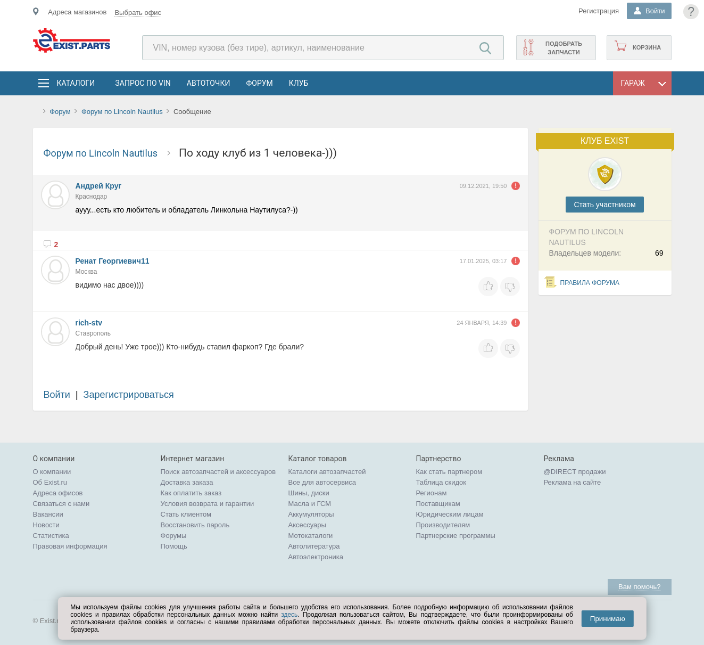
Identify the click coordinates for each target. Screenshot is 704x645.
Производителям (443, 525)
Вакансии (48, 514)
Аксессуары (307, 525)
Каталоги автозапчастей (327, 472)
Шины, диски (308, 493)
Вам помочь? (639, 587)
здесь (289, 614)
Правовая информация (70, 546)
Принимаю (607, 619)
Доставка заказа (187, 482)
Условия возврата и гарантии (207, 504)
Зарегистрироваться (129, 394)
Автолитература (314, 546)
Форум (259, 83)
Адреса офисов (58, 493)
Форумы (174, 536)
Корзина (647, 47)
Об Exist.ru (50, 482)
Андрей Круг (99, 186)
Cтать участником (604, 204)
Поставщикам (438, 504)
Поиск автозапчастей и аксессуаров (218, 472)
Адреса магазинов (77, 12)
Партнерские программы (455, 536)
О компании (52, 472)
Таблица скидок (441, 482)
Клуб (299, 83)
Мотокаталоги (310, 536)
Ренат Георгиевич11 (113, 261)
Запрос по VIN (143, 83)
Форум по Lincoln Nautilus (122, 112)
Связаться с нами (61, 504)
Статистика (51, 536)
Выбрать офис (137, 13)
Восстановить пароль (195, 525)
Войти (57, 394)
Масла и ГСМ (310, 504)
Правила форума (590, 283)
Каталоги (75, 83)
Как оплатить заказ (191, 493)
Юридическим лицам (450, 514)
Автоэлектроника (315, 557)
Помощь (174, 546)
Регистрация (598, 11)
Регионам (431, 493)
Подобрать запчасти (563, 47)
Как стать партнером (449, 472)
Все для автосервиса (322, 482)
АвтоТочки (208, 83)
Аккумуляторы (311, 514)
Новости (46, 525)
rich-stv (89, 323)
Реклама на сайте (572, 482)
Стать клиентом (186, 514)
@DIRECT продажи (575, 472)
